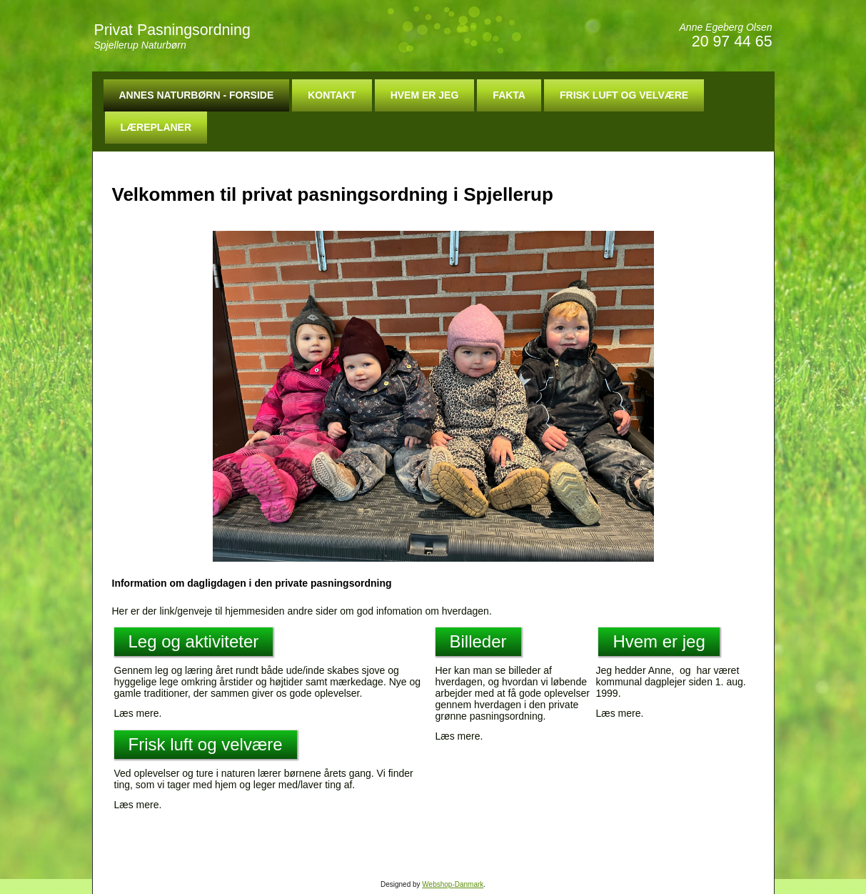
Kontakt (332, 95)
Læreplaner (156, 127)
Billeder (478, 641)
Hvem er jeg (425, 95)
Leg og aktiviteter (194, 641)
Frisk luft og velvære (624, 95)
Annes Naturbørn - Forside (196, 95)
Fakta (509, 95)
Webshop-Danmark (452, 884)
